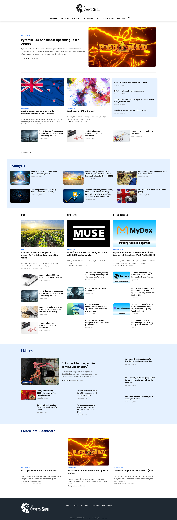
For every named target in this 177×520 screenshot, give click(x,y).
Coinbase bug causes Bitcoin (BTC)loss (130, 110)
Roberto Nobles (25, 268)
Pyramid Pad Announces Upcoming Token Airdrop (88, 472)
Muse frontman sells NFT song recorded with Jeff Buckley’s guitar (87, 253)
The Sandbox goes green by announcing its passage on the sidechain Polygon (96, 274)
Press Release (118, 249)
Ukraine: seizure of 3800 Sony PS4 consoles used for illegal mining (87, 393)
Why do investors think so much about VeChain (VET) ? (44, 172)
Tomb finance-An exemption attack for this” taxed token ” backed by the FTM (51, 133)
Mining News (27, 382)
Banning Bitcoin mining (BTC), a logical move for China (47, 407)
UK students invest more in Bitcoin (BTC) (152, 191)
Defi (22, 249)
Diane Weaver (25, 124)
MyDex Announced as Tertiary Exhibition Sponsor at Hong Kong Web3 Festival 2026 (134, 253)
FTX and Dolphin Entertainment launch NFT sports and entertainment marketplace (96, 307)
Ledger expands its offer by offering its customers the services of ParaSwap (50, 309)
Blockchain (25, 35)
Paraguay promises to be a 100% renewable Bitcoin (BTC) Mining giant (86, 408)
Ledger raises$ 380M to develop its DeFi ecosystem (50, 276)
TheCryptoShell (25, 58)
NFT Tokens (71, 249)
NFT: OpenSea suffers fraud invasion (129, 91)
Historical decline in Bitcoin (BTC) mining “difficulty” (139, 397)
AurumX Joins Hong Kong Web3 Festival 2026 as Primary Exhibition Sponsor (142, 274)
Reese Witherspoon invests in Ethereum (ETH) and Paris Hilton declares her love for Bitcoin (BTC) (99, 173)
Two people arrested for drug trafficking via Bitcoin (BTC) (43, 191)
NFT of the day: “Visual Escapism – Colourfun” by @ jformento (97, 322)
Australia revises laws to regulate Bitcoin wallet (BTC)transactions (134, 100)
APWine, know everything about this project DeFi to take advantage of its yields (39, 255)
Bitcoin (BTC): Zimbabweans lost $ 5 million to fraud (152, 172)
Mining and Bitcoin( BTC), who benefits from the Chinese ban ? (47, 393)
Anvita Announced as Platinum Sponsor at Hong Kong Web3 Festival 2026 (142, 322)
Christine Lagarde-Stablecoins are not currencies (93, 133)
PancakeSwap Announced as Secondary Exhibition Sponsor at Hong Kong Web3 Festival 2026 (143, 291)
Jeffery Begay (71, 265)
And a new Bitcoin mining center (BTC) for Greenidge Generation (138, 360)
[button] (129, 18)
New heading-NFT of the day (81, 111)
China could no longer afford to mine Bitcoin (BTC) (76, 365)
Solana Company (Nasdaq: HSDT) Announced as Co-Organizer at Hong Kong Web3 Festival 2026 (142, 307)
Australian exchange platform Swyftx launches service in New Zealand (39, 112)
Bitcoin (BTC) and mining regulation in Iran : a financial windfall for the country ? (140, 380)
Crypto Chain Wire (118, 265)
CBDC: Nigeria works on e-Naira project (130, 82)
